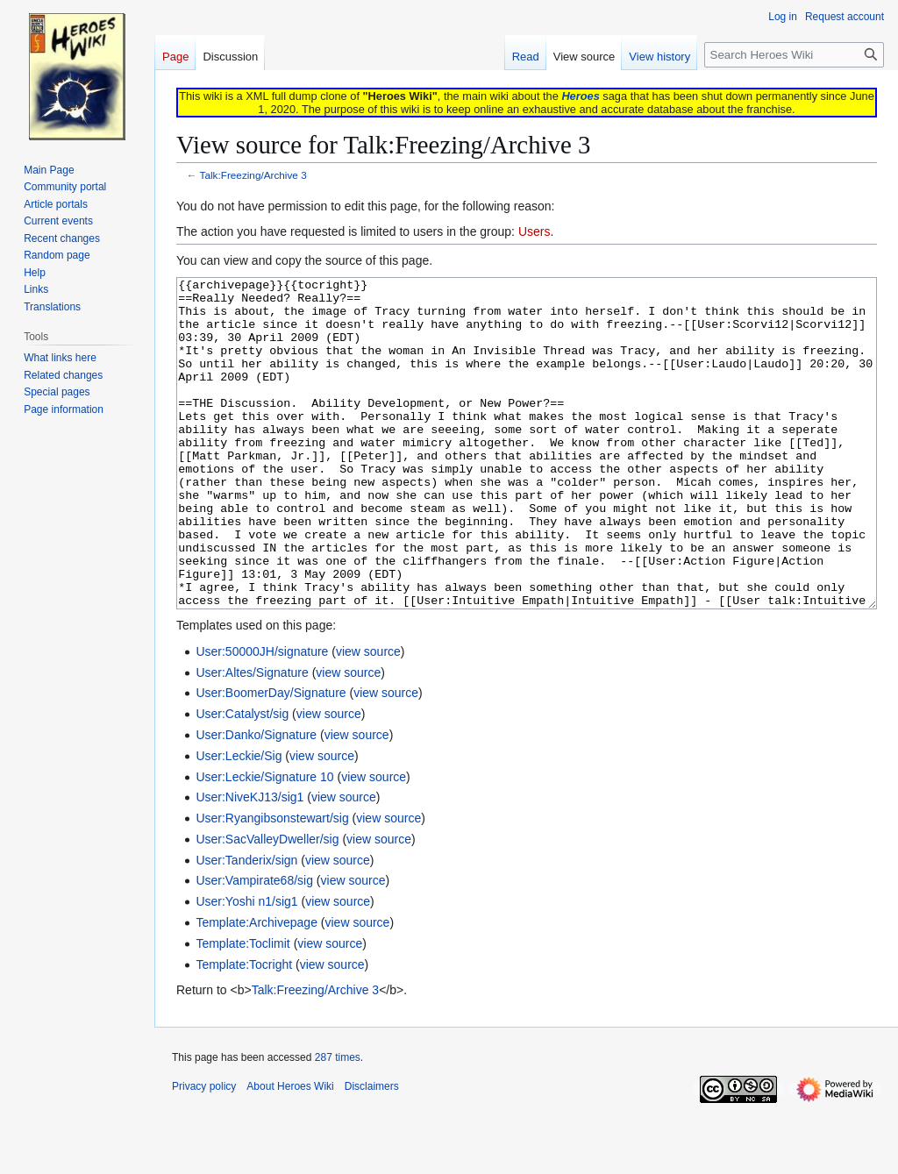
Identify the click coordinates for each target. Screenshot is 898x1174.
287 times (337, 1123)
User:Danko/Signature (256, 800)
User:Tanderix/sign (246, 926)
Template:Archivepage (256, 988)
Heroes (580, 96)
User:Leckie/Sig (239, 822)
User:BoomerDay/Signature (271, 758)
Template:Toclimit (242, 1009)
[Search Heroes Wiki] (794, 55)
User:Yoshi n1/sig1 (246, 967)
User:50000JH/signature (262, 717)
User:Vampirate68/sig (254, 946)
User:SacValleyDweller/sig (267, 905)
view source (368, 717)
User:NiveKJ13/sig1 (249, 863)
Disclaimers (372, 1152)
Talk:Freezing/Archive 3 (253, 175)
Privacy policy (204, 1152)
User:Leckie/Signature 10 (264, 843)
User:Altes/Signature (252, 738)
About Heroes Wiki (289, 1152)
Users (534, 231)
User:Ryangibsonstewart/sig (272, 884)
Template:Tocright (244, 1030)
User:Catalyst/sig (242, 779)
